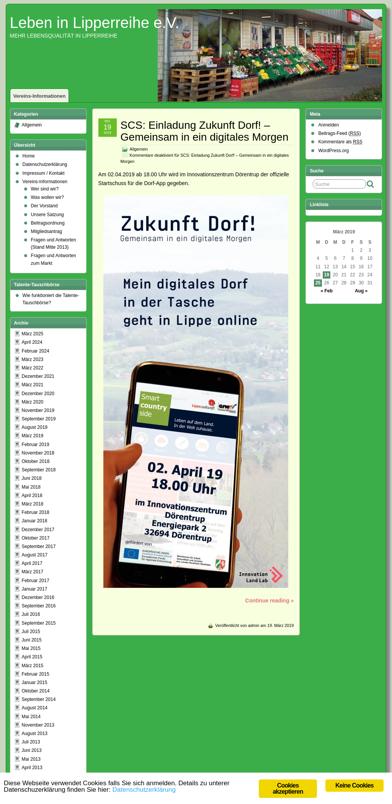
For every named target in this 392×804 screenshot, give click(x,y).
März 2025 (33, 333)
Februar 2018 (35, 512)
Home (29, 156)
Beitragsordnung (48, 223)
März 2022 (33, 368)
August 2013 (34, 733)
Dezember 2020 (38, 393)
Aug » (361, 291)
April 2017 (32, 563)
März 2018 (33, 504)
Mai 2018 (31, 487)
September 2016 (39, 606)
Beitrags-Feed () (339, 133)
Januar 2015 (34, 682)
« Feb (327, 291)
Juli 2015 (31, 631)
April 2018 (32, 495)
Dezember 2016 (38, 597)
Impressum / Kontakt (44, 173)
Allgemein (139, 149)
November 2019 (38, 410)
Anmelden (328, 125)
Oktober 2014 (36, 691)
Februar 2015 (35, 674)
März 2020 (33, 402)
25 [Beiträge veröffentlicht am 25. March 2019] (317, 283)
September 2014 (39, 699)
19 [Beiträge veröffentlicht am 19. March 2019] (326, 274)
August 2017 (34, 555)
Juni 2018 (32, 478)
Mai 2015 (31, 648)
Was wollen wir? (47, 197)
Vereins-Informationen (39, 96)
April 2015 (32, 657)
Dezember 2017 (38, 529)
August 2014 (34, 707)
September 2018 (39, 470)
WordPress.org (333, 150)
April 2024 (32, 342)
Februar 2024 (35, 351)
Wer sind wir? (45, 189)
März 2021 (33, 384)
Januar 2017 (34, 589)
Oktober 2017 (36, 538)
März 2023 (33, 359)
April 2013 (32, 767)
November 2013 (38, 725)
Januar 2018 (34, 520)
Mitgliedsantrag (46, 231)
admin (253, 625)
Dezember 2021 (38, 376)
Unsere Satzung (47, 214)
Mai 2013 (31, 759)
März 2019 (33, 435)
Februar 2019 (35, 444)
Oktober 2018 (36, 461)
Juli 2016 (31, 614)
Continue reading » (269, 600)
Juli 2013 (31, 742)
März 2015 (33, 665)
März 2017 (33, 571)
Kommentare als (340, 142)
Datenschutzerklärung (45, 164)
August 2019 (34, 427)
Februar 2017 (35, 580)
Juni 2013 (32, 750)
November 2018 (38, 453)
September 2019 (39, 419)
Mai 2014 (31, 716)
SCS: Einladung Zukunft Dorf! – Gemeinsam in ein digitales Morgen (205, 131)
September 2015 (39, 623)
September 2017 (39, 546)
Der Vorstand (44, 205)
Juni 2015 (32, 640)
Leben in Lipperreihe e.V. (95, 22)
